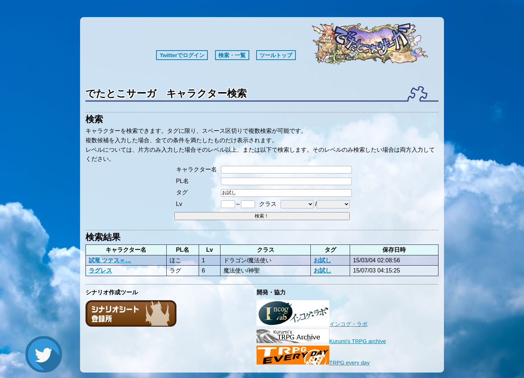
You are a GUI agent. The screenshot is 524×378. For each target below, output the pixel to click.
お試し (322, 260)
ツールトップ (275, 55)
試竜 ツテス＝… (110, 260)
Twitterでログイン (182, 55)
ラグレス (100, 270)
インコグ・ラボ (312, 324)
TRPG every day (313, 362)
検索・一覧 (232, 55)
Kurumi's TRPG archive (321, 341)
